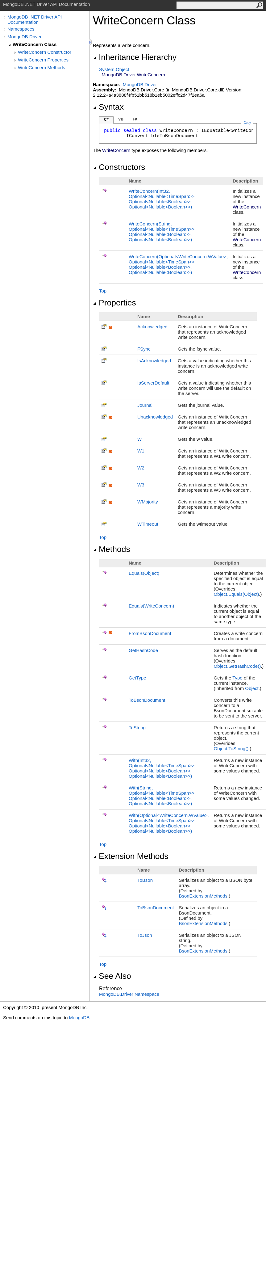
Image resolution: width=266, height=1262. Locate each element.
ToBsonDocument (147, 700)
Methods (111, 549)
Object (251, 688)
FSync (144, 348)
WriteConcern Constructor (44, 52)
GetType (137, 677)
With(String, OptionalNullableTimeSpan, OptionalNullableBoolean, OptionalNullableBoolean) (162, 795)
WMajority (147, 501)
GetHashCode (143, 650)
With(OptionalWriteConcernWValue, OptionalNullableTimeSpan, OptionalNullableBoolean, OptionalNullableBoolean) (169, 823)
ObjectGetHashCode (237, 666)
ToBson (145, 880)
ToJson (144, 935)
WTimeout (147, 524)
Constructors (119, 167)
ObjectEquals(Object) (236, 594)
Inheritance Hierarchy (135, 57)
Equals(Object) (144, 573)
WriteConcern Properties (43, 59)
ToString (137, 727)
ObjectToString (231, 748)
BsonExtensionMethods (203, 895)
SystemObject (114, 69)
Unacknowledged (155, 416)
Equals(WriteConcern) (151, 605)
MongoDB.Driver (24, 36)
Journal (144, 405)
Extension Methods (130, 856)
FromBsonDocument (150, 633)
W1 (140, 450)
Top (102, 290)
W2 (140, 467)
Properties (114, 302)
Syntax (108, 106)
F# (135, 119)
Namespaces (21, 29)
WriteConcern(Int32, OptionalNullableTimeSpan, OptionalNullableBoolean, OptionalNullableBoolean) (162, 198)
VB (120, 119)
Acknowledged (152, 326)
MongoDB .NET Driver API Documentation (34, 19)
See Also (112, 976)
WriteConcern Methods (41, 67)
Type (237, 677)
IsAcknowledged (154, 360)
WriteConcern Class (34, 44)
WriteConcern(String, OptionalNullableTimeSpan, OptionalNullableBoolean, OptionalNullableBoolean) (162, 231)
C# (106, 119)
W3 (140, 484)
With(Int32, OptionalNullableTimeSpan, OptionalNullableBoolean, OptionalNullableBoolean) (162, 768)
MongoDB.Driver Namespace (129, 994)
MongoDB (79, 1017)
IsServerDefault (153, 382)
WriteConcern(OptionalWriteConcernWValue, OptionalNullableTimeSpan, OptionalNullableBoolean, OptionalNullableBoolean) (178, 264)
